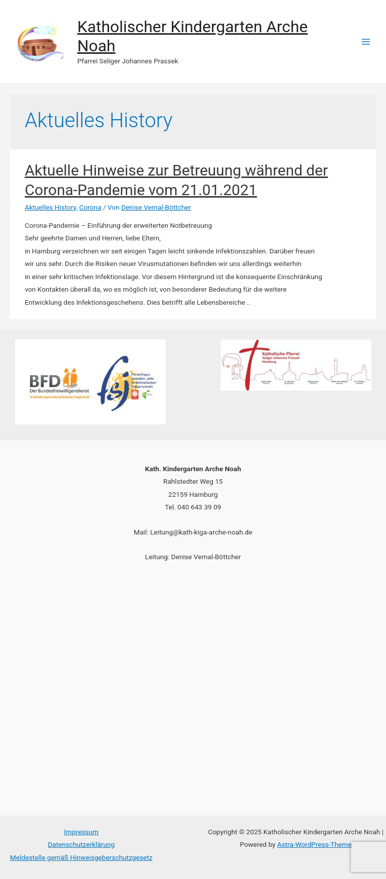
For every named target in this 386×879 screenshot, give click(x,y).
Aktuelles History (50, 207)
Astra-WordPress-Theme (314, 844)
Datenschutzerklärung (81, 844)
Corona (90, 207)
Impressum (81, 832)
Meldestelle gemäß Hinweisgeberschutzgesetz (81, 857)
